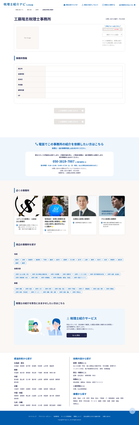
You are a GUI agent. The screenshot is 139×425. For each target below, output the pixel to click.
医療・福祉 (115, 401)
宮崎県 (46, 405)
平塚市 (45, 259)
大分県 (40, 405)
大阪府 (16, 389)
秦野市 (92, 259)
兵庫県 (28, 389)
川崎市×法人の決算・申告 (22, 274)
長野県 (46, 379)
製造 (79, 398)
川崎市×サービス (35, 292)
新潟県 (16, 379)
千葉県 (40, 373)
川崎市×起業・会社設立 (113, 274)
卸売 (87, 398)
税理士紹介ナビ (19, 9)
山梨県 (40, 379)
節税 (101, 369)
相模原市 (30, 259)
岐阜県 (52, 379)
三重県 (40, 389)
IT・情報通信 (110, 398)
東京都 (46, 373)
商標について (77, 416)
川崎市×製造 (28, 289)
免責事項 (56, 416)
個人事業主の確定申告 (93, 366)
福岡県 (16, 405)
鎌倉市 (51, 259)
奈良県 (34, 389)
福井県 (34, 379)
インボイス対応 (78, 369)
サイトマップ (32, 416)
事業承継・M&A (90, 375)
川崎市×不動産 (71, 289)
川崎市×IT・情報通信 (84, 289)
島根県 (22, 396)
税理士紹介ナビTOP (71, 5)
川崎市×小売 (38, 289)
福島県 (52, 366)
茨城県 (16, 373)
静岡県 (57, 379)
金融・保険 (119, 398)
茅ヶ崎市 (72, 259)
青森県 (22, 366)
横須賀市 (38, 259)
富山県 (22, 379)
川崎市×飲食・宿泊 (59, 289)
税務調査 (107, 369)
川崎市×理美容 (110, 289)
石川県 (28, 379)
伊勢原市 (112, 259)
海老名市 (120, 259)
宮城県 (34, 366)
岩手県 (28, 366)
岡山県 (28, 396)
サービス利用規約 (66, 416)
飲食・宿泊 (94, 398)
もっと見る (76, 335)
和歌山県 (52, 389)
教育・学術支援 (84, 401)
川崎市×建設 (18, 289)
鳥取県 (16, 396)
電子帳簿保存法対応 (91, 369)
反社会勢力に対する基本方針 (92, 416)
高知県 (16, 398)
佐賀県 (22, 405)
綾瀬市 (23, 263)
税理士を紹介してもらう (90, 5)
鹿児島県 (52, 405)
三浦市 (86, 259)
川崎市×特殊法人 (76, 292)
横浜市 (17, 259)
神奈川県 (29, 9)
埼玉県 (34, 373)
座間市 (17, 263)
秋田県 (40, 366)
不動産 (102, 398)
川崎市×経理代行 (66, 274)
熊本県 (34, 405)
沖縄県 (59, 405)
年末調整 (106, 366)
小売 (83, 398)
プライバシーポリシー (45, 416)
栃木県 (22, 373)
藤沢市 (58, 259)
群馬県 (28, 373)
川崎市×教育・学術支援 (21, 292)
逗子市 (79, 259)
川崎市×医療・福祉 (64, 292)
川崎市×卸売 (48, 289)
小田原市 (65, 259)
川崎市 (36, 9)
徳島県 (46, 396)
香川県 (52, 396)
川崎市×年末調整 (54, 274)
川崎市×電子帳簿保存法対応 (97, 274)
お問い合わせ (106, 416)
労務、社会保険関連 (79, 389)
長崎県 (28, 405)
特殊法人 (76, 404)
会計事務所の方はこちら (126, 5)
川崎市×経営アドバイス (80, 277)
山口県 (40, 396)
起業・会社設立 (78, 375)
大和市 (105, 259)
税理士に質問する (108, 5)
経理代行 (113, 366)
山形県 (46, 366)
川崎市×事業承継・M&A (21, 277)
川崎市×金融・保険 (98, 289)
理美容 (75, 401)
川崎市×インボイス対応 (80, 274)
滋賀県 (46, 389)
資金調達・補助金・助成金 (82, 382)
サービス (94, 401)
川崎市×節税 (34, 277)
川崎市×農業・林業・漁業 (49, 292)
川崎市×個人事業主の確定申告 (39, 274)
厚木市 (99, 259)
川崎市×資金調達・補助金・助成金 (62, 277)
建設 (74, 398)
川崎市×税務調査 (45, 277)
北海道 (16, 366)
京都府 (22, 389)
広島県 (34, 396)
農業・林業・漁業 (104, 401)
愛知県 (16, 382)
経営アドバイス (97, 382)
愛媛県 (57, 396)
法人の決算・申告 (79, 366)
